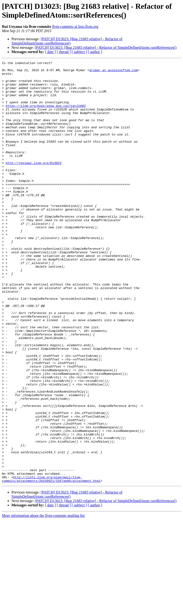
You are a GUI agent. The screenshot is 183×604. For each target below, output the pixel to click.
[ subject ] (79, 52)
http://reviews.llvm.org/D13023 (33, 183)
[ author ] (95, 52)
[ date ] (50, 52)
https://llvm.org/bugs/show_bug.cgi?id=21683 (46, 115)
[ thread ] (64, 52)
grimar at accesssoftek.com (113, 72)
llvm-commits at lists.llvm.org (75, 27)
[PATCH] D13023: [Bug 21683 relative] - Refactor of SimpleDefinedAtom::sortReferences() (66, 41)
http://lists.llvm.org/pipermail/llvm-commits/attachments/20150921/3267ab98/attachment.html (51, 563)
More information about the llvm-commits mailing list (43, 600)
